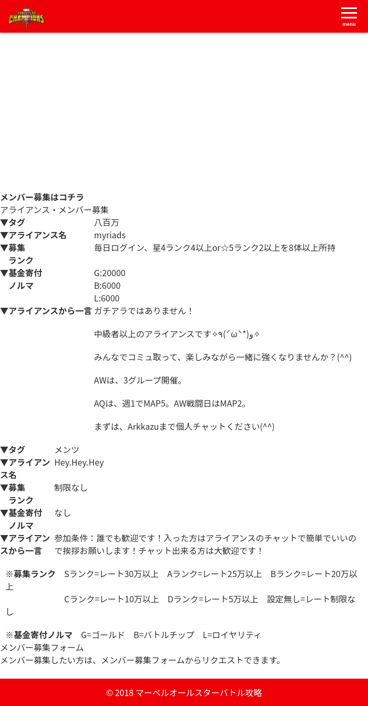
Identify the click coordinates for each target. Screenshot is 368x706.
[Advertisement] (184, 111)
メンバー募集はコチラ (42, 196)
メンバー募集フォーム (42, 672)
